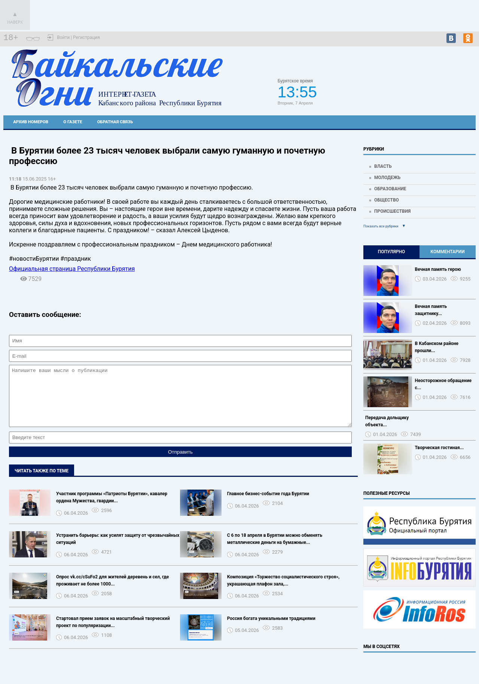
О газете (72, 121)
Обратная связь (115, 121)
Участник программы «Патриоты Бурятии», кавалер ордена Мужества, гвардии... (111, 508)
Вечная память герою (438, 269)
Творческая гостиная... (439, 447)
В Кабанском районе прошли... (437, 347)
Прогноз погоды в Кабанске (419, 88)
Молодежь (387, 177)
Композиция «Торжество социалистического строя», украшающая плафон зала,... (283, 591)
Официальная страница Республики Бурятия (72, 268)
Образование (390, 188)
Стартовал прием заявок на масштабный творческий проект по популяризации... (113, 633)
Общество (386, 200)
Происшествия (392, 211)
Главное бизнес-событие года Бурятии (268, 505)
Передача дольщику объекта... (387, 421)
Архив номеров (30, 121)
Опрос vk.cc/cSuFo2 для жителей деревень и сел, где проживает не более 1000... (112, 591)
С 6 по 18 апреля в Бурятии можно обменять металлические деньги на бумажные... (274, 550)
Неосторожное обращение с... (443, 384)
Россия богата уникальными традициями (271, 629)
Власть (383, 166)
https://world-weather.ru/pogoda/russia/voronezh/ (419, 95)
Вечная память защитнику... (431, 310)
